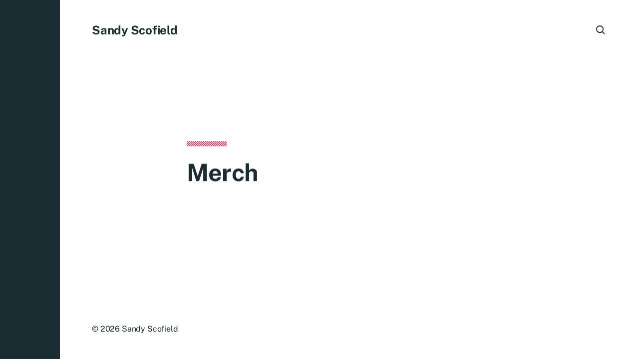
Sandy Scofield (135, 30)
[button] (30, 179)
